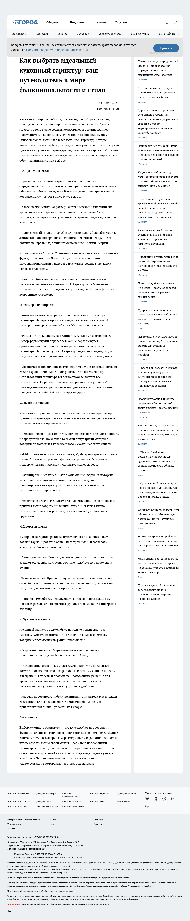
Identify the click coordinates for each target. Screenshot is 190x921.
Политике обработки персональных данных (57, 50)
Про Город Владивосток (46, 806)
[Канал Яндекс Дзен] (173, 798)
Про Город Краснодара (73, 806)
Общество (53, 22)
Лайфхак (42, 33)
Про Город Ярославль (17, 806)
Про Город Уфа (96, 801)
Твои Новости (123, 801)
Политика (122, 22)
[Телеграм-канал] (164, 798)
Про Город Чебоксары (45, 793)
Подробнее (147, 886)
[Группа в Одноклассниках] (155, 798)
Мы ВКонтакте (140, 33)
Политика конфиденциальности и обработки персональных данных (40, 891)
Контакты (98, 819)
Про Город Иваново (126, 793)
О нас (53, 819)
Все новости (19, 33)
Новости (98, 824)
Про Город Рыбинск (71, 801)
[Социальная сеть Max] (147, 805)
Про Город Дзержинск (18, 793)
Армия (101, 22)
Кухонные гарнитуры (64, 186)
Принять (166, 48)
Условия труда (14, 824)
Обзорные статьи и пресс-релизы (23, 819)
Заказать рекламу (110, 33)
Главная (11, 828)
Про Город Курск (43, 801)
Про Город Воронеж (99, 793)
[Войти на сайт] (175, 22)
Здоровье (83, 33)
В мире (62, 33)
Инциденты (78, 22)
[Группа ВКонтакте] (147, 798)
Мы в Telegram (168, 33)
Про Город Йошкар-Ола (18, 801)
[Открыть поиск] (167, 22)
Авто (52, 824)
